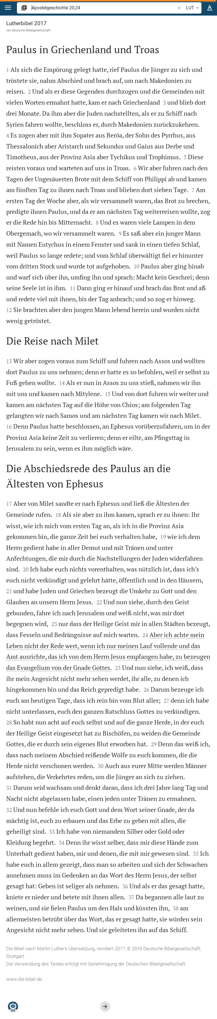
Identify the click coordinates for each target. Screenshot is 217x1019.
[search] (104, 7)
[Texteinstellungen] (209, 8)
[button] (8, 8)
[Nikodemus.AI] (13, 1006)
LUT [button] (193, 8)
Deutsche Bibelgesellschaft (31, 30)
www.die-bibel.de (24, 979)
